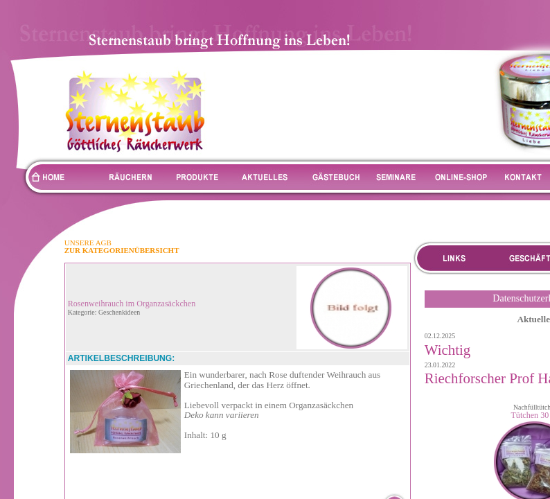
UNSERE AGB (88, 242)
